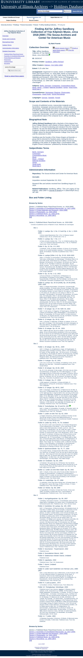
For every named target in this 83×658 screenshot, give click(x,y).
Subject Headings (11, 20)
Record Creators (33, 20)
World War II (36, 89)
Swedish (51, 98)
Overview (5, 36)
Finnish (57, 98)
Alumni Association (26, 25)
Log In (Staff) (41, 643)
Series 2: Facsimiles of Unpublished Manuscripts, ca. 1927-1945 (52, 208)
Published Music (8, 61)
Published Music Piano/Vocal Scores (13, 54)
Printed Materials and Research (12, 58)
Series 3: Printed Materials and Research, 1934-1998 (48, 210)
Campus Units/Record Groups (11, 17)
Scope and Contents (9, 39)
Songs (65, 87)
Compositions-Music (68, 86)
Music (34, 87)
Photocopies (65, 92)
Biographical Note (8, 42)
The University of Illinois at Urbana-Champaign (45, 655)
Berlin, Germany (45, 86)
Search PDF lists (77, 11)
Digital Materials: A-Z (56, 17)
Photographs (7, 59)
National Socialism (55, 87)
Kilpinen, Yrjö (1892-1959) (54, 65)
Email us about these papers (14, 76)
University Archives (6, 25)
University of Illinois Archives (24, 6)
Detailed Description (9, 51)
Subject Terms (7, 45)
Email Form (44, 648)
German (44, 98)
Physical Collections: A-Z (34, 17)
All (30, 217)
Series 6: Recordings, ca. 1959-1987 (42, 215)
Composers (56, 86)
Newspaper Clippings (52, 92)
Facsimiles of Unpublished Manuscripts (14, 56)
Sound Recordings (58, 94)
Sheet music (46, 94)
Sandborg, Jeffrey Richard (54, 62)
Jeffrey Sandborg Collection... (48, 25)
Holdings (16, 25)
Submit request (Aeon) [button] (61, 48)
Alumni (36, 25)
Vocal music (73, 87)
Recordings (7, 63)
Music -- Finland (43, 87)
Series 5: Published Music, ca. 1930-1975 (44, 214)
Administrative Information (11, 48)
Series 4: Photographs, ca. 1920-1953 (43, 212)
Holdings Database (68, 6)
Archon (40, 654)
